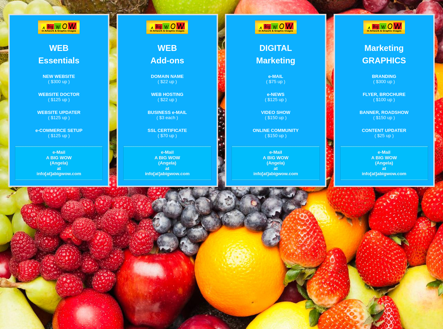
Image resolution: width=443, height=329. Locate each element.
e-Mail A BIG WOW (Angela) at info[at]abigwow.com (59, 163)
